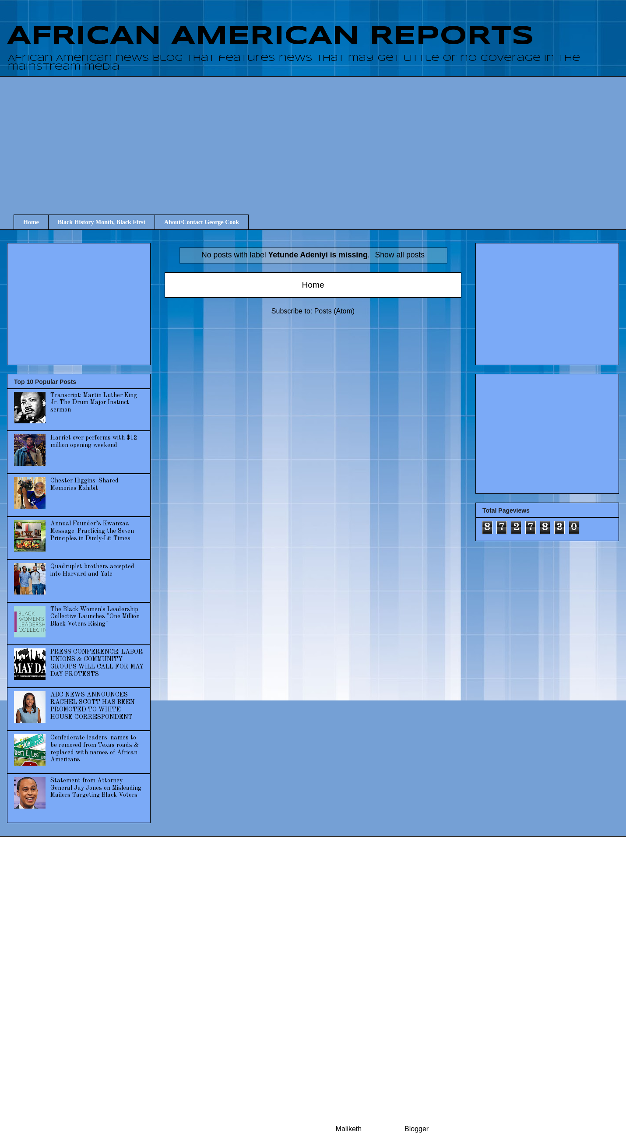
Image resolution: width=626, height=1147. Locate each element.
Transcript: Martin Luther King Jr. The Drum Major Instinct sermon (93, 402)
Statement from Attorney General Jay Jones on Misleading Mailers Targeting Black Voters (95, 788)
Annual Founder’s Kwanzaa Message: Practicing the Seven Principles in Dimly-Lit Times (92, 531)
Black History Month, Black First (101, 222)
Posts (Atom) (334, 311)
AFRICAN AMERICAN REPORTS (270, 36)
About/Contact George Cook (201, 222)
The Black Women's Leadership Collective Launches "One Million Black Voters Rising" (95, 616)
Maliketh (349, 1129)
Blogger (416, 1129)
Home (31, 222)
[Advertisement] (320, 137)
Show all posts (400, 254)
